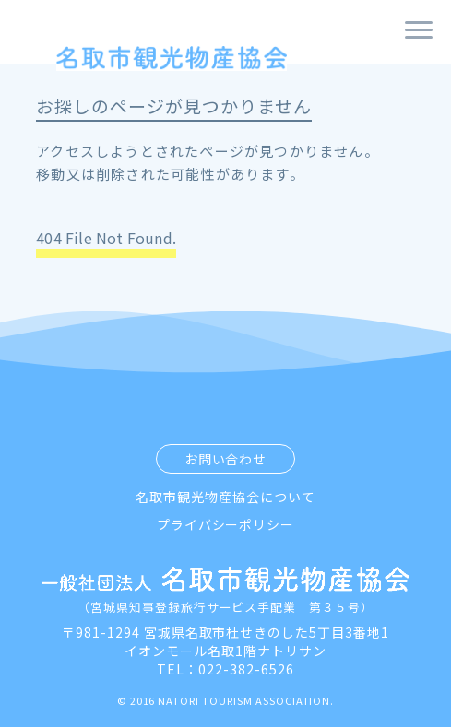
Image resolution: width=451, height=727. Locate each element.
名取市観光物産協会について (225, 496)
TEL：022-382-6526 (225, 669)
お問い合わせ (225, 459)
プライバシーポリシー (226, 524)
